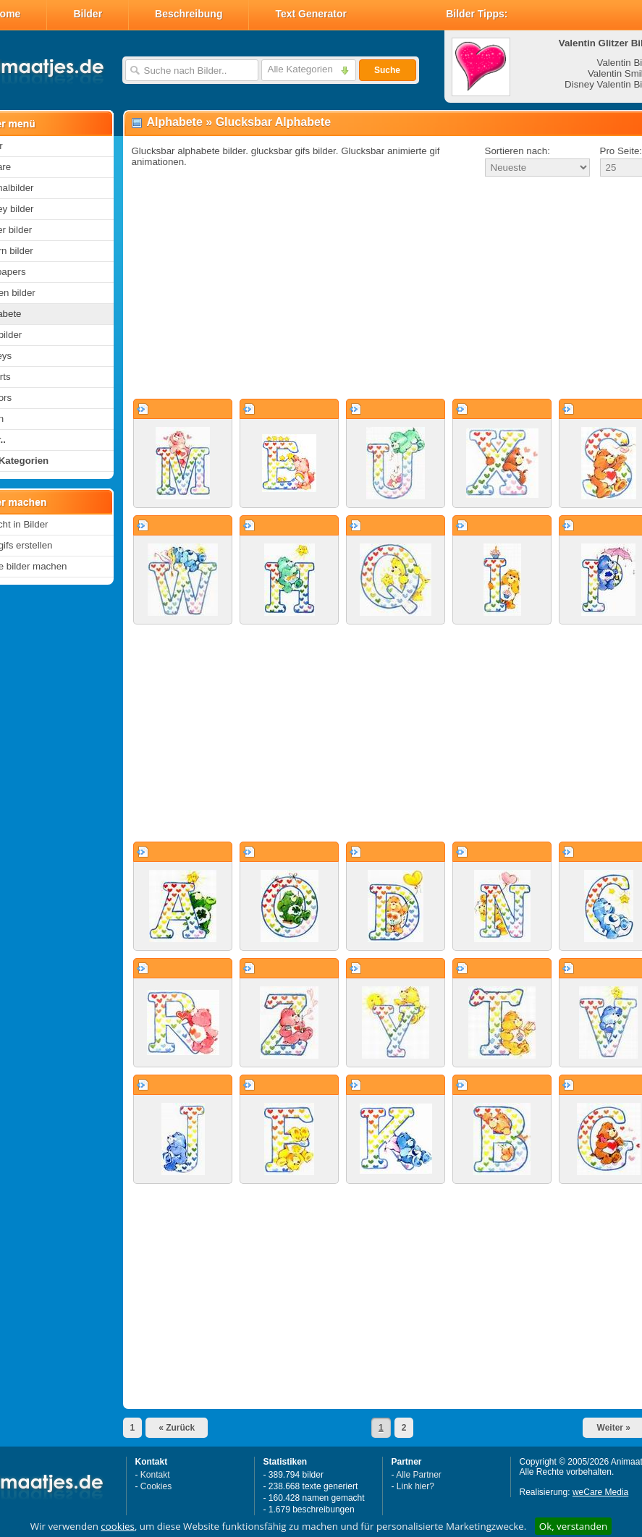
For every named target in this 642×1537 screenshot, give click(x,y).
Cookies (156, 1486)
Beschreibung (188, 14)
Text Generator (311, 14)
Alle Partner (419, 1475)
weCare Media (600, 1492)
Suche (387, 70)
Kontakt (155, 1475)
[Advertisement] (370, 288)
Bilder (87, 14)
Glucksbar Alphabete (273, 122)
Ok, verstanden (573, 1526)
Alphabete (175, 122)
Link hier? (415, 1486)
